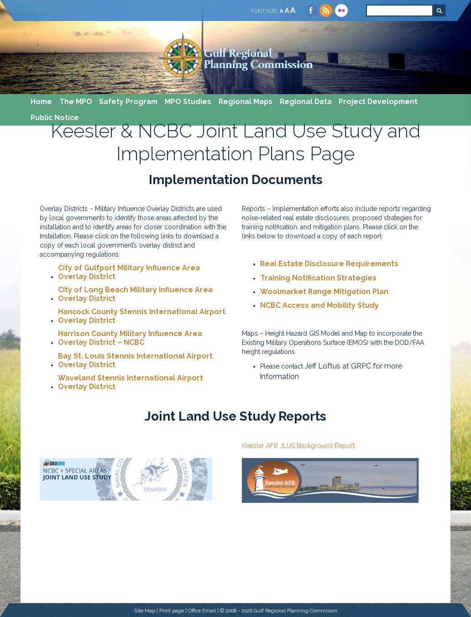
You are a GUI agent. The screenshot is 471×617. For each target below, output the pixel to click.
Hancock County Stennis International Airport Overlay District (141, 316)
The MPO (75, 101)
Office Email (202, 610)
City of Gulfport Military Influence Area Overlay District (129, 272)
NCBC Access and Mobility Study (319, 305)
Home (41, 101)
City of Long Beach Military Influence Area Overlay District (135, 294)
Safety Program (128, 101)
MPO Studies (188, 101)
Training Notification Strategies (318, 278)
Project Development (378, 101)
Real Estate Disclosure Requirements (329, 264)
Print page (171, 610)
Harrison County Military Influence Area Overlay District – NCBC (130, 338)
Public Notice (55, 117)
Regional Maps (245, 101)
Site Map (144, 610)
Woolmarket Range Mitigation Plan (324, 292)
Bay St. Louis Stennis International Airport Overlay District (135, 360)
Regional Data (306, 101)
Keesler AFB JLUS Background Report (298, 445)
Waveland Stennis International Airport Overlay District (130, 382)
